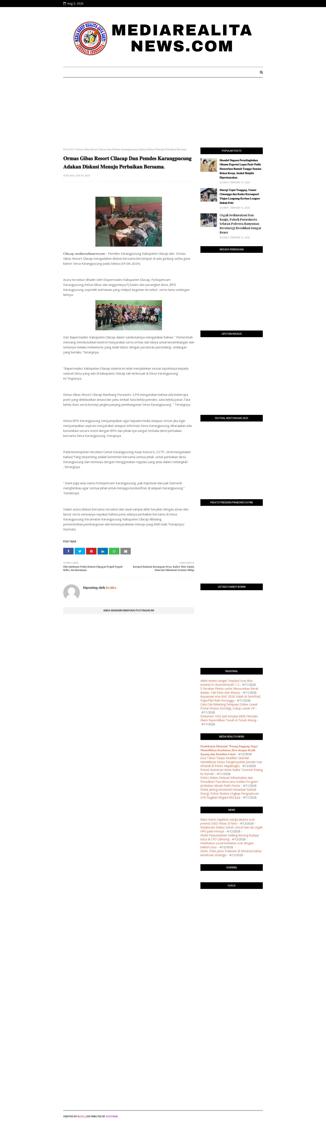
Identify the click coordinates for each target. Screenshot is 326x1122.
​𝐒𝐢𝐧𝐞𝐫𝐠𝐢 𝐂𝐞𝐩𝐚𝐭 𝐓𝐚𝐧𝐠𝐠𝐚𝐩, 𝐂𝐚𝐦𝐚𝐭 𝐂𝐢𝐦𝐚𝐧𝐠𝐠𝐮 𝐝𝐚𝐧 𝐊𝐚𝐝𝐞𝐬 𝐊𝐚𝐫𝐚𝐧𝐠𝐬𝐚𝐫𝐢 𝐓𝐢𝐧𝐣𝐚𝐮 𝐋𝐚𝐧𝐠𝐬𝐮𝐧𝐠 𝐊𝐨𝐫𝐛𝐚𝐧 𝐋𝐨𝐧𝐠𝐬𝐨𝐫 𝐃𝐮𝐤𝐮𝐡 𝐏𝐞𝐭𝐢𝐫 (240, 196)
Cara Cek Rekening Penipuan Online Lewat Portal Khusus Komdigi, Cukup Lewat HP (228, 706)
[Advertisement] (163, 116)
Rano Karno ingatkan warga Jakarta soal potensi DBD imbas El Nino (227, 821)
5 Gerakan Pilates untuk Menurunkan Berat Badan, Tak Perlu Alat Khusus (229, 690)
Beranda (68, 149)
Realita (110, 588)
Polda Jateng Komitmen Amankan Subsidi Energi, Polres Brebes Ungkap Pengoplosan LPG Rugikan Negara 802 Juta (229, 793)
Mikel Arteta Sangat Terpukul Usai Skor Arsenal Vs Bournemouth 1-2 (226, 683)
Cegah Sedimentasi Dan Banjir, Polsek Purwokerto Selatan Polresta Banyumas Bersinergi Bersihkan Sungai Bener (240, 224)
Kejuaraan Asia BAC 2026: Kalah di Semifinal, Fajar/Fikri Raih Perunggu (230, 698)
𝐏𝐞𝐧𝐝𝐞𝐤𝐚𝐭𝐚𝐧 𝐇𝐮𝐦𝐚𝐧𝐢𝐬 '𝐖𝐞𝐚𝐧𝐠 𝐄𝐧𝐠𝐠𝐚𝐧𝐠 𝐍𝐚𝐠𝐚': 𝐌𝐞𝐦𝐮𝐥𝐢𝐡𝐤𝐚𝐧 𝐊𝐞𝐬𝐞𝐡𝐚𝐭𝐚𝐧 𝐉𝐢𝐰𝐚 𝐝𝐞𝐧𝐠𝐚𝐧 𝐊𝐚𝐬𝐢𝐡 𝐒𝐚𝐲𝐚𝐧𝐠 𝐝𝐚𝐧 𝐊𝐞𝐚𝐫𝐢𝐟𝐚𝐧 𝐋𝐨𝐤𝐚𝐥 (229, 750)
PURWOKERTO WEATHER (231, 908)
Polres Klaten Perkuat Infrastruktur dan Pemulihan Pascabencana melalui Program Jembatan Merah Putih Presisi (229, 782)
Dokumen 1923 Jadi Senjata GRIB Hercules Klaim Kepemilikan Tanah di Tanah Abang (229, 718)
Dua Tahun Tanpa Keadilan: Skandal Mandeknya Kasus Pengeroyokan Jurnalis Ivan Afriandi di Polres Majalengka (231, 762)
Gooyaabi (112, 1116)
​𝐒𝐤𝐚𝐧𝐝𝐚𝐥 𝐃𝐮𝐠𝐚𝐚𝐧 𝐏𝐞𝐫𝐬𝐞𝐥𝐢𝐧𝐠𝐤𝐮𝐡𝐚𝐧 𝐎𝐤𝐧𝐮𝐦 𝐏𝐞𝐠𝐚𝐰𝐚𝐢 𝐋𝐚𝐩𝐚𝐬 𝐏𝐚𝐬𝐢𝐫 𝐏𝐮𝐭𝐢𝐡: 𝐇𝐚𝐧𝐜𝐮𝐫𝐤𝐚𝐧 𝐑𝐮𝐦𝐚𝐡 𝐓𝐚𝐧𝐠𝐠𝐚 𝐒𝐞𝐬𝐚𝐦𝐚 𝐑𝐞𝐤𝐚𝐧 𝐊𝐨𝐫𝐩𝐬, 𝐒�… (240, 169)
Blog (81, 1116)
